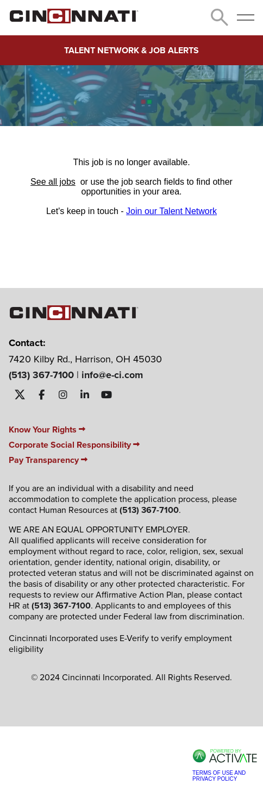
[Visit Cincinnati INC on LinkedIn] (85, 395)
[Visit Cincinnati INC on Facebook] (41, 395)
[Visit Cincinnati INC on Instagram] (63, 395)
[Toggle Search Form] (219, 17)
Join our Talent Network (171, 211)
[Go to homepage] (74, 20)
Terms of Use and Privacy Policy (219, 776)
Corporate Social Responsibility (74, 444)
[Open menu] (245, 17)
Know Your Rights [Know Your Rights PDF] (47, 429)
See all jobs (53, 181)
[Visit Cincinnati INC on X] (19, 395)
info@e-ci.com (112, 375)
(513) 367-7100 (41, 375)
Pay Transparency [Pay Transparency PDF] (48, 460)
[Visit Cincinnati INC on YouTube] (106, 395)
